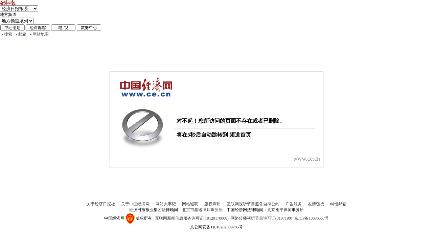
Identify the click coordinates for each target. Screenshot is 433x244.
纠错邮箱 (338, 204)
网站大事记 (166, 204)
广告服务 (294, 204)
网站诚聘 (190, 204)
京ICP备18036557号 (311, 218)
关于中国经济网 (135, 204)
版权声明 (212, 204)
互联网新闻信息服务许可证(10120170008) (192, 218)
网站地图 (40, 34)
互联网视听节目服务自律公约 (253, 204)
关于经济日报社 (101, 204)
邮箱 (22, 34)
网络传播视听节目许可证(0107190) (261, 218)
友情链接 (316, 204)
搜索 (8, 34)
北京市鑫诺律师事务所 (202, 209)
